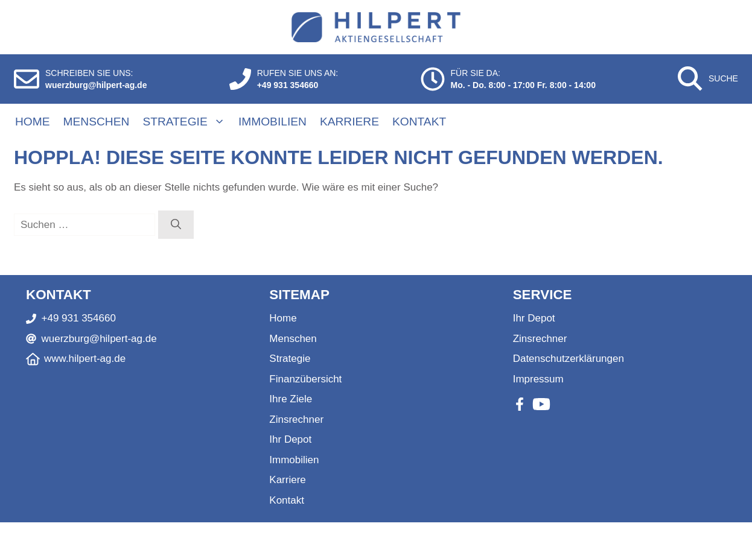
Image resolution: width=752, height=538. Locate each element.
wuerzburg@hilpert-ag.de (96, 85)
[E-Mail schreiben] (26, 79)
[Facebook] (519, 404)
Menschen (96, 121)
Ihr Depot (290, 439)
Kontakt (419, 121)
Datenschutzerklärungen (568, 358)
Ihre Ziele (290, 399)
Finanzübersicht (305, 379)
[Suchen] (176, 224)
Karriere (349, 121)
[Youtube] (541, 404)
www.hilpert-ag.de (85, 358)
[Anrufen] (240, 79)
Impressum (538, 379)
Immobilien (272, 121)
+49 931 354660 (288, 85)
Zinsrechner (296, 419)
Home (32, 121)
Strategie (189, 122)
